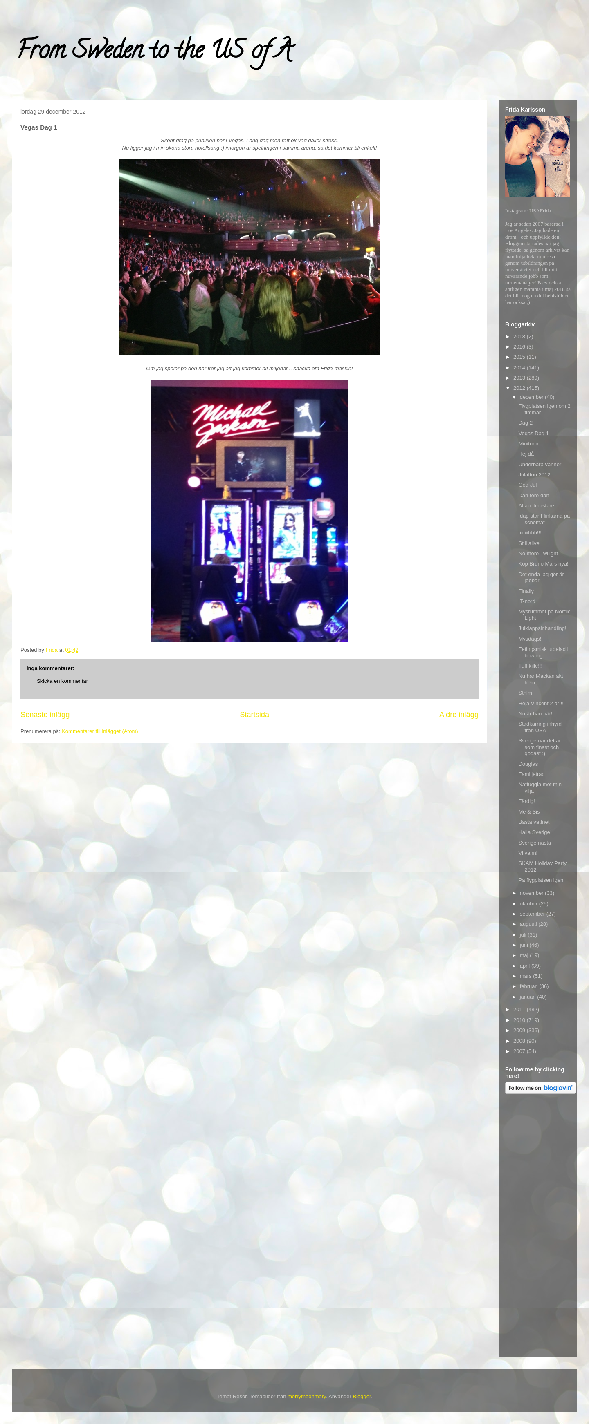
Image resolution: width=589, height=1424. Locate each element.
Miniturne (529, 443)
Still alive (528, 543)
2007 (520, 1051)
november (532, 893)
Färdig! (526, 801)
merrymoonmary (307, 1396)
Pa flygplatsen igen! (541, 880)
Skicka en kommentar (62, 681)
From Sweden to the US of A (154, 53)
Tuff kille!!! (530, 666)
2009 (520, 1030)
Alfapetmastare (536, 506)
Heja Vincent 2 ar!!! (540, 703)
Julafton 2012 (534, 475)
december (532, 397)
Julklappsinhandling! (542, 628)
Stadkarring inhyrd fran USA (540, 727)
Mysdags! (529, 639)
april (525, 966)
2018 (520, 336)
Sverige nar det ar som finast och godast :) (539, 747)
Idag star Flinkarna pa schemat (544, 519)
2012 (520, 388)
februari (530, 986)
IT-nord (526, 601)
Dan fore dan (533, 495)
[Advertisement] (538, 1226)
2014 (520, 367)
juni (525, 945)
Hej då (526, 454)
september (533, 914)
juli (524, 935)
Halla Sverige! (534, 832)
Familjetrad (531, 774)
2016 (520, 347)
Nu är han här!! (536, 714)
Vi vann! (527, 853)
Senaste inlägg (45, 715)
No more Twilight (538, 553)
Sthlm (525, 693)
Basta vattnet (533, 822)
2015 (520, 357)
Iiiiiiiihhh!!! (529, 533)
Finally (526, 591)
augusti (529, 924)
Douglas (528, 764)
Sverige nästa (534, 843)
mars (526, 976)
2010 (520, 1020)
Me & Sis (529, 812)
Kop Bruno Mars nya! (543, 564)
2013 (520, 378)
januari (528, 997)
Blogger (362, 1396)
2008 (520, 1041)
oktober (529, 904)
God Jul (527, 485)
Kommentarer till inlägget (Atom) (100, 731)
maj (525, 955)
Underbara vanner (539, 464)
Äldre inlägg (459, 715)
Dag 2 (525, 423)
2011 (520, 1009)
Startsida (254, 715)
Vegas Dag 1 (533, 433)
